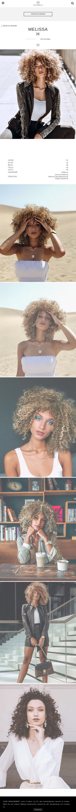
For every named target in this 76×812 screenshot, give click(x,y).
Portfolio (31, 39)
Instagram (45, 39)
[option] (38, 94)
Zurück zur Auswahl (9, 26)
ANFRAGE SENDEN (38, 14)
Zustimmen (38, 809)
